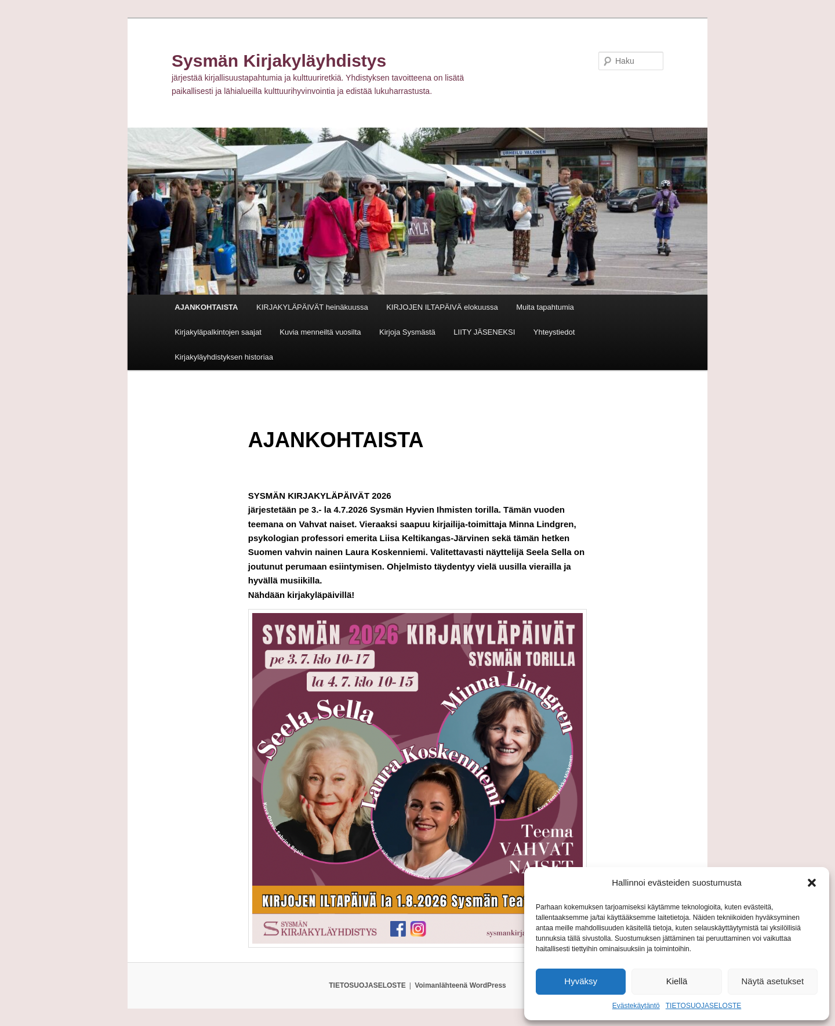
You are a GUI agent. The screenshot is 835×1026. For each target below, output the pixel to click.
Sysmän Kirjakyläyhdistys (279, 60)
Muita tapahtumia (545, 307)
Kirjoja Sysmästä (407, 332)
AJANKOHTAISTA (206, 307)
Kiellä (677, 981)
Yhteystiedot (554, 332)
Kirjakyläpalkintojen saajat (218, 332)
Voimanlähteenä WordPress (460, 985)
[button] (812, 883)
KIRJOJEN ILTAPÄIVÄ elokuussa (442, 307)
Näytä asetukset (773, 981)
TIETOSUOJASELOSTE (703, 1006)
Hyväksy (580, 981)
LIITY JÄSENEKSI (484, 332)
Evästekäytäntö (636, 1006)
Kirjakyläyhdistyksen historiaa (224, 357)
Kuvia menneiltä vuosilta (320, 332)
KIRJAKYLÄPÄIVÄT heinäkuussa (312, 307)
